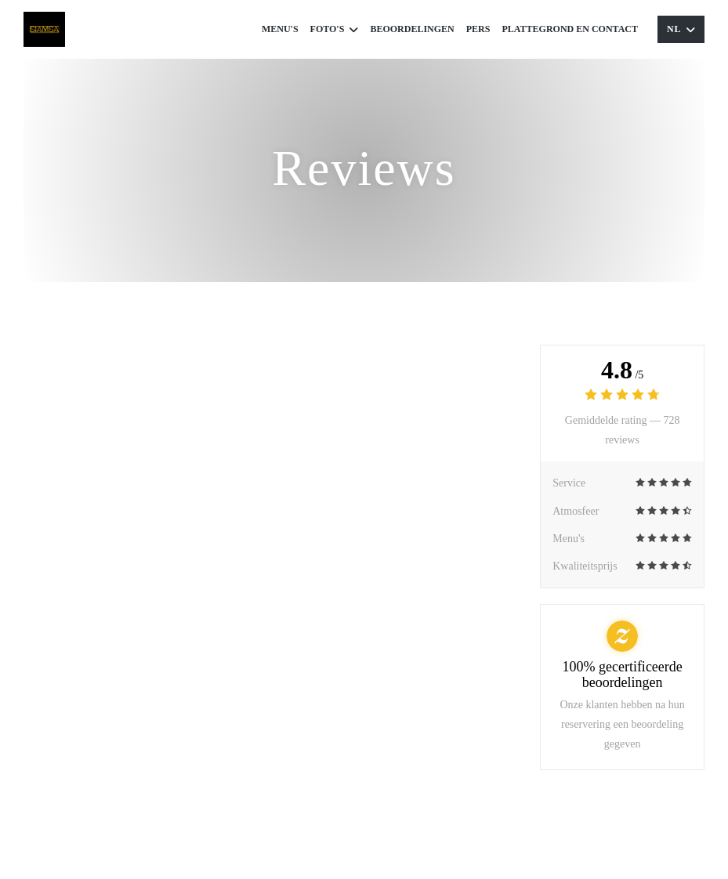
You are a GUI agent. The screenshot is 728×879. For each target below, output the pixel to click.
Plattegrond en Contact (570, 29)
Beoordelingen (412, 29)
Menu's (280, 29)
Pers (478, 29)
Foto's (334, 29)
